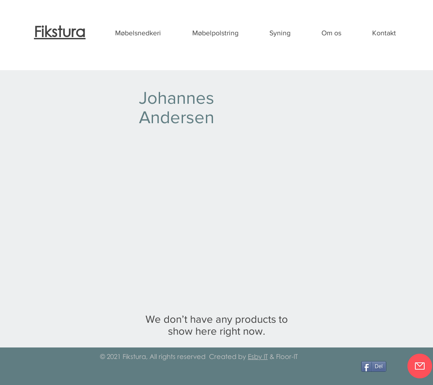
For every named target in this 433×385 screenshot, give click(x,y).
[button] (137, 33)
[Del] (373, 366)
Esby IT (258, 356)
